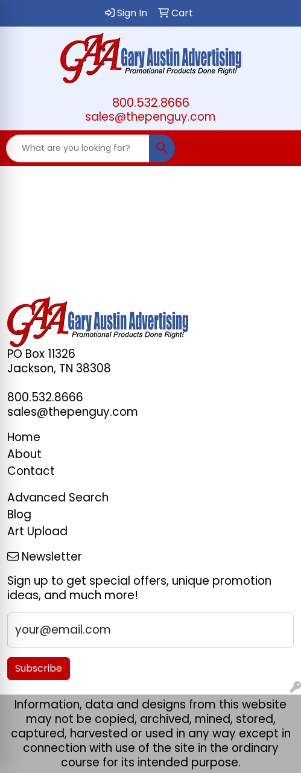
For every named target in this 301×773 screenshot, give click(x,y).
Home (23, 437)
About (24, 454)
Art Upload (37, 531)
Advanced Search (58, 497)
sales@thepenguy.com (150, 117)
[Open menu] (277, 148)
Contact (31, 471)
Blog (19, 514)
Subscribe (38, 668)
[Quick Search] (78, 148)
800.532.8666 (150, 102)
